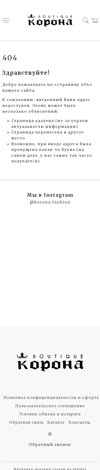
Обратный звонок (50, 444)
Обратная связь (26, 422)
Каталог (56, 422)
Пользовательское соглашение (50, 406)
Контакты (80, 422)
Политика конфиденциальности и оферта (51, 397)
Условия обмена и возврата (50, 414)
